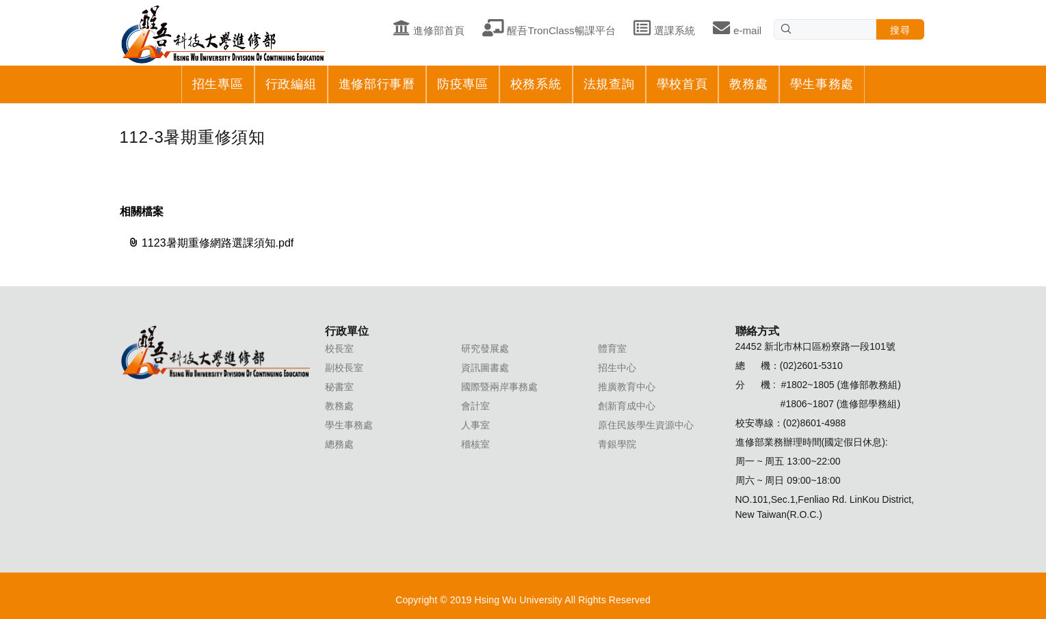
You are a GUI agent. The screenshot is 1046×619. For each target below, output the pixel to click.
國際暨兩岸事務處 (499, 386)
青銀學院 (617, 444)
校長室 (339, 348)
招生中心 (617, 367)
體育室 (612, 348)
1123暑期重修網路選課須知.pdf (211, 242)
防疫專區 (462, 84)
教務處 (748, 84)
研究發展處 (485, 348)
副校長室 (344, 367)
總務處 (339, 444)
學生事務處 (822, 84)
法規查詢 (609, 84)
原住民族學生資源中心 (646, 424)
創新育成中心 (626, 405)
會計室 (475, 405)
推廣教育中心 (626, 386)
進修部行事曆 (377, 84)
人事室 (475, 424)
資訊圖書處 (485, 367)
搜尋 (900, 30)
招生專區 (218, 84)
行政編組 (291, 84)
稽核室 (475, 444)
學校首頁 (682, 84)
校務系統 (536, 84)
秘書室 (339, 386)
